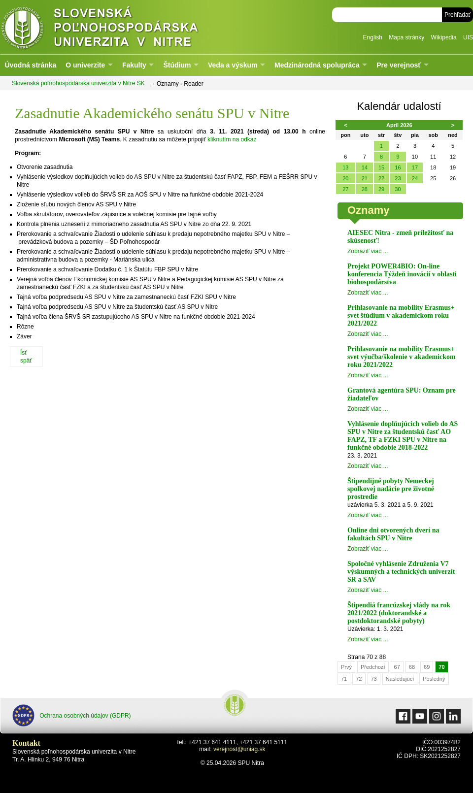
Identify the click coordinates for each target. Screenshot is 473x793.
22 (381, 178)
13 (345, 167)
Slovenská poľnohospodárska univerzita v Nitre (120, 27)
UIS (468, 37)
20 (345, 178)
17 (415, 167)
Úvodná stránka (30, 65)
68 (412, 667)
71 (344, 679)
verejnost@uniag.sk (239, 749)
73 (374, 679)
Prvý (346, 667)
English (372, 37)
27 (345, 189)
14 (365, 167)
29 (381, 189)
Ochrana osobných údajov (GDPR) (71, 715)
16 (398, 167)
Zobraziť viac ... (367, 251)
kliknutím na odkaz (231, 139)
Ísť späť (26, 356)
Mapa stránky (406, 37)
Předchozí (373, 667)
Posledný (434, 679)
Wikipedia (444, 37)
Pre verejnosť (398, 65)
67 (397, 667)
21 (365, 178)
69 (427, 667)
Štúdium (177, 65)
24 (415, 178)
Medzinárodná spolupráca (317, 65)
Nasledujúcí (400, 679)
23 (398, 178)
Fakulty (134, 65)
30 (398, 189)
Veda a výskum (232, 65)
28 (365, 189)
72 (359, 679)
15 (381, 167)
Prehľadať (457, 14)
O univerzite (85, 65)
